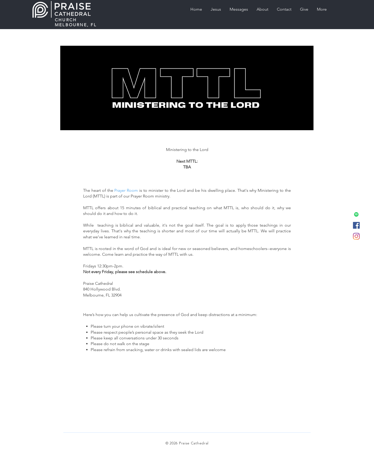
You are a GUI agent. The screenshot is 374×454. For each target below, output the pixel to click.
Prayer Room (126, 190)
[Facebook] (356, 225)
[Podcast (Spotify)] (356, 214)
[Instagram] (356, 236)
